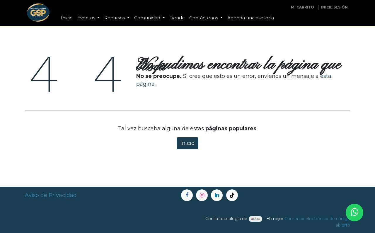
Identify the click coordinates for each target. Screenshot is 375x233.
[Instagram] (202, 195)
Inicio (187, 143)
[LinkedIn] (217, 195)
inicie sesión (334, 7)
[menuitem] (67, 18)
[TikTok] (232, 195)
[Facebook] (187, 195)
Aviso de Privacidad (51, 195)
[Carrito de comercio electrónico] (302, 7)
